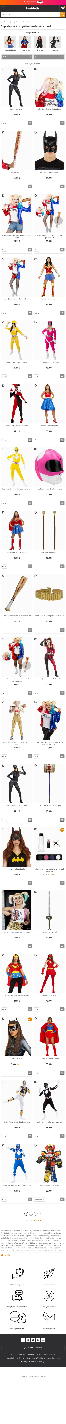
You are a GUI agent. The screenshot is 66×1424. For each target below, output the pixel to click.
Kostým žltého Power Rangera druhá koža (16, 489)
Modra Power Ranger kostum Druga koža (16, 1185)
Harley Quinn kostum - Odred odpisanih (17, 299)
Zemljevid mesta (29, 1361)
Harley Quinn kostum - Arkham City (49, 679)
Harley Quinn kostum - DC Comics (17, 426)
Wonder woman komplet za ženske (17, 995)
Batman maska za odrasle (49, 172)
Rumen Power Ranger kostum (16, 362)
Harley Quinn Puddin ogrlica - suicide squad (49, 616)
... (1, 22)
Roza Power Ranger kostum (49, 362)
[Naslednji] (40, 1214)
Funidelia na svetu (18, 1354)
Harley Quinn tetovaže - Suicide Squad (17, 932)
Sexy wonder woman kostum (17, 552)
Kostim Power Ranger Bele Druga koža (17, 1122)
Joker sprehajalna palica (49, 552)
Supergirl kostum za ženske (49, 1058)
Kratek (5, 57)
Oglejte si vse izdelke (33, 1220)
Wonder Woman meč (49, 932)
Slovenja (41, 1361)
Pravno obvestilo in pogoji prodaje (41, 1354)
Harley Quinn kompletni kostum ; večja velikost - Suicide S (49, 743)
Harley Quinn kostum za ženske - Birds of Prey (17, 743)
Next (64, 41)
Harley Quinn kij (16, 172)
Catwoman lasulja (17, 1058)
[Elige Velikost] (4, 123)
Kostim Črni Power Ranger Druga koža (49, 1122)
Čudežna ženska (10, 50)
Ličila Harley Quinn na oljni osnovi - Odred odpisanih (49, 870)
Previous (1, 41)
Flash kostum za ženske (49, 995)
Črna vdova (40, 50)
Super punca (26, 50)
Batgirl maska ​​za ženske (17, 869)
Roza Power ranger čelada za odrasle (49, 489)
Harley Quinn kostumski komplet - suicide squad (16, 236)
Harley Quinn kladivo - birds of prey (49, 806)
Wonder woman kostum (49, 426)
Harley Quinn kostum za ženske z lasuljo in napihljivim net (49, 236)
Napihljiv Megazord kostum (49, 1185)
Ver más (7, 1255)
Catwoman (55, 50)
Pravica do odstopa (53, 1358)
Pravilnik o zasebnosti (15, 1358)
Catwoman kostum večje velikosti (16, 806)
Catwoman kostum (16, 109)
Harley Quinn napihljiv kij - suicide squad (17, 616)
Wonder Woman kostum (49, 299)
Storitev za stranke (33, 1347)
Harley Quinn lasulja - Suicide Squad (49, 109)
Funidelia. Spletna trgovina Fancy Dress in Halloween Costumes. (32, 8)
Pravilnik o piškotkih (35, 1358)
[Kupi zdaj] (30, 123)
